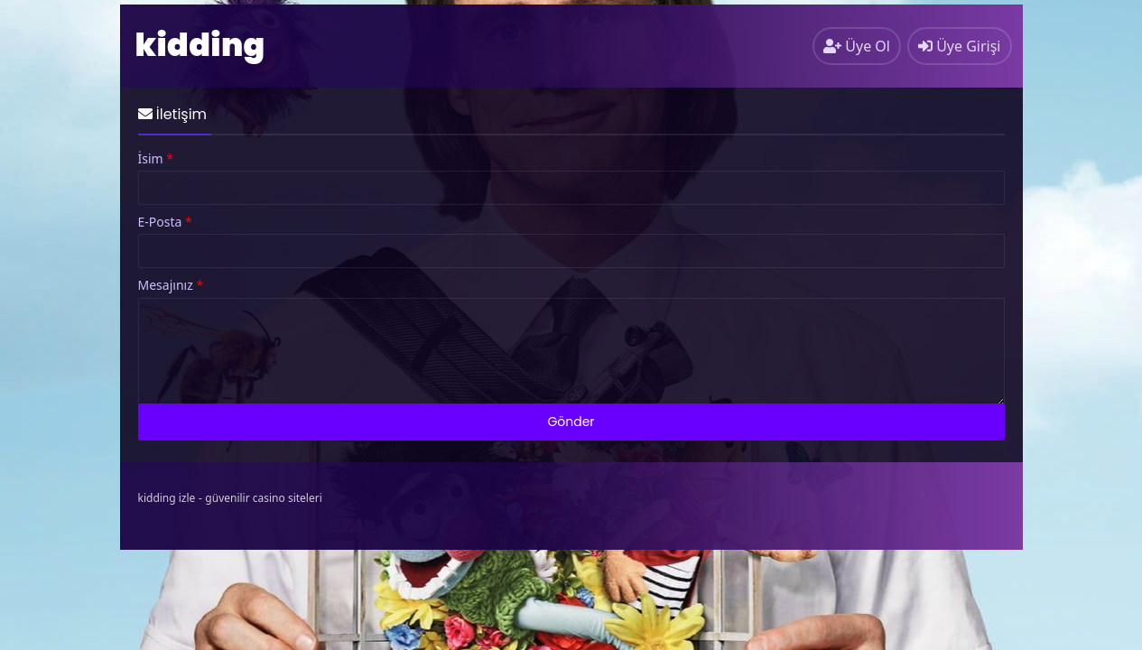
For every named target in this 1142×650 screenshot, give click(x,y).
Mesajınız (171, 285)
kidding (200, 45)
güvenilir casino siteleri (263, 498)
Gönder (570, 422)
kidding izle (167, 498)
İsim (156, 159)
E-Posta (165, 222)
